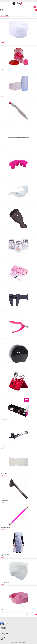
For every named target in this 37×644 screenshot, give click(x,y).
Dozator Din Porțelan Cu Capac (5, 257)
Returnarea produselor (4, 637)
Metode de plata (3, 627)
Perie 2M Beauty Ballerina (4, 500)
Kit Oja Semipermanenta (4, 634)
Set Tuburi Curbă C (3, 446)
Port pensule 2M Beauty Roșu (5, 392)
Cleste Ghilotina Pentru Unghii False (5, 338)
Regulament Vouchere (4, 633)
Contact (35, 0)
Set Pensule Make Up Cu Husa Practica (6, 284)
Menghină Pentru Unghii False (5, 311)
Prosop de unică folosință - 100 (5, 582)
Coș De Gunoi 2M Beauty (4, 365)
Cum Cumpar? (3, 626)
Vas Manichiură (3, 609)
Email (8, 0)
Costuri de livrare (3, 628)
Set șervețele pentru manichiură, (5, 419)
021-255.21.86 (3, 0)
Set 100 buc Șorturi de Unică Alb (5, 554)
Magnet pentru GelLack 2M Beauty (5, 527)
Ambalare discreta (3, 629)
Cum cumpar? (31, 0)
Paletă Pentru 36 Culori (4, 473)
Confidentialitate (3, 630)
